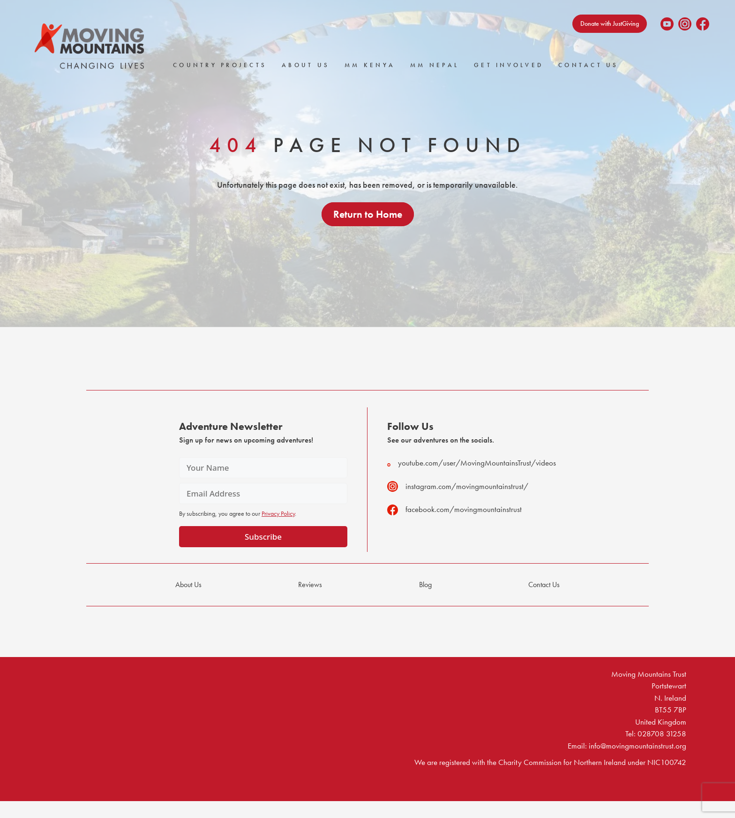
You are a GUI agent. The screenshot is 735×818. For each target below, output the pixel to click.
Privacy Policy (278, 513)
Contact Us (588, 65)
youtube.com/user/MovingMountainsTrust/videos (471, 463)
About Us (306, 65)
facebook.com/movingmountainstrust (454, 509)
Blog (425, 584)
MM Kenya (370, 65)
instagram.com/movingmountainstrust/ (457, 486)
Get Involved (508, 65)
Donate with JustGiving (609, 23)
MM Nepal (434, 65)
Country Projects (220, 65)
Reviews (310, 584)
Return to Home (367, 214)
